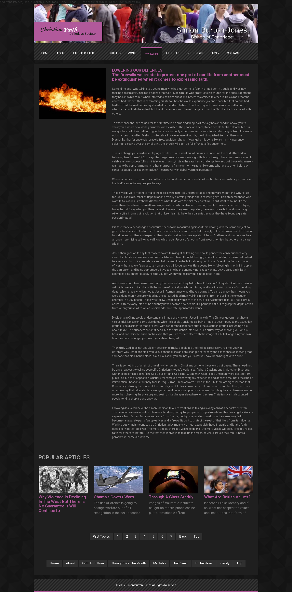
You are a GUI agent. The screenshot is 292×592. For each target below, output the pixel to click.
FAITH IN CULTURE (84, 53)
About (70, 563)
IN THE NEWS (195, 53)
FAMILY (215, 53)
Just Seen (180, 563)
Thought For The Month (128, 563)
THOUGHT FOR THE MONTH (120, 53)
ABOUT (61, 53)
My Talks (159, 563)
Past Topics (101, 536)
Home (45, 53)
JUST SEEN (172, 53)
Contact (233, 53)
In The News (204, 563)
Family (224, 563)
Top (196, 536)
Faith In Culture (93, 563)
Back (182, 536)
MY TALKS (151, 54)
